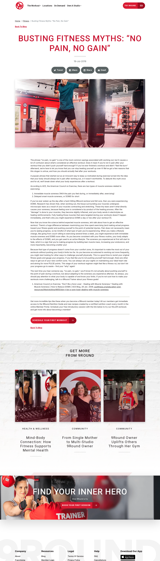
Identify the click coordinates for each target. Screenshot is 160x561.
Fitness (26, 21)
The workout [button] (33, 5)
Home (17, 21)
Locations (47, 5)
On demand (59, 5)
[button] (58, 70)
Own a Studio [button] (73, 5)
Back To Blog (21, 26)
